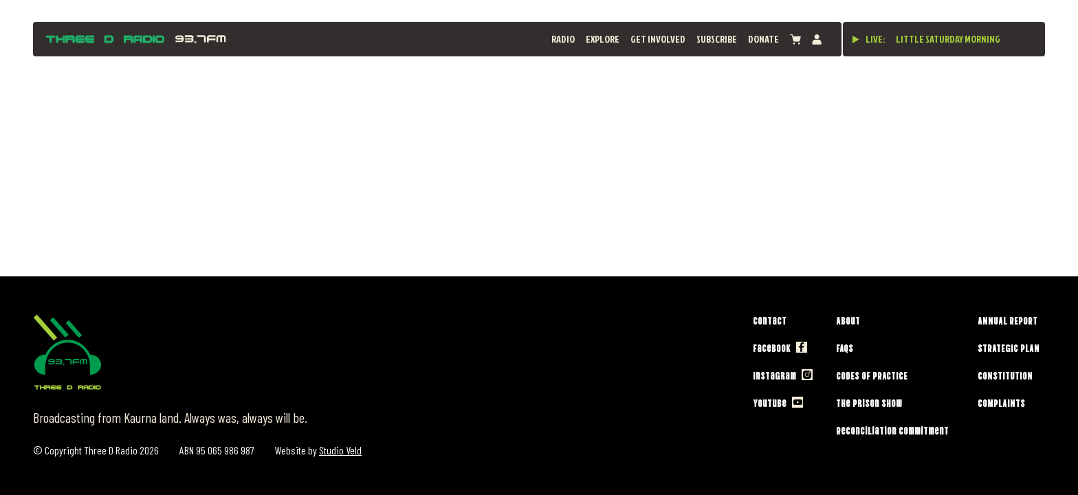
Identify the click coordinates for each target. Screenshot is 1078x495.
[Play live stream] (855, 39)
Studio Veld (340, 449)
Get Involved (657, 38)
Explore (602, 38)
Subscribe (716, 38)
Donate (763, 38)
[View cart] (795, 39)
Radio (563, 38)
